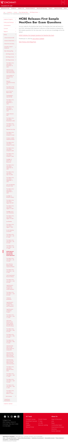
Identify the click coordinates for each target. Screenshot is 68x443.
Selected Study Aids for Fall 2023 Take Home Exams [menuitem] (10, 71)
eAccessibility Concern (50, 438)
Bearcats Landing (43, 425)
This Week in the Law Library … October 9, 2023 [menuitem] (10, 149)
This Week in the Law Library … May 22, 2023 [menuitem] (10, 336)
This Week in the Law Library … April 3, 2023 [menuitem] (10, 386)
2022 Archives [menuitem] (11, 396)
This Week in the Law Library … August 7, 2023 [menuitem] (10, 226)
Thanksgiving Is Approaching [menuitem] (9, 96)
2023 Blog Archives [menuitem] (11, 60)
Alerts (4, 438)
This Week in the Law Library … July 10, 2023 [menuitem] (10, 260)
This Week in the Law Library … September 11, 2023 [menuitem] (10, 179)
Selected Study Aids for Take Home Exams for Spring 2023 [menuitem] (10, 347)
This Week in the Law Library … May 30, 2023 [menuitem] (10, 330)
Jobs (52, 421)
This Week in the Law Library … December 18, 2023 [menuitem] (10, 65)
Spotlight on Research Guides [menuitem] (10, 196)
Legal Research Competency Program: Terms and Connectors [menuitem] (10, 304)
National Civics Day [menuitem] (10, 129)
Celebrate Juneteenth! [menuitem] (8, 298)
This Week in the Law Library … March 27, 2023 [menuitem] (10, 392)
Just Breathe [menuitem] (9, 221)
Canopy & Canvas (31, 419)
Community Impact (56, 425)
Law (4, 12)
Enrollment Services (31, 421)
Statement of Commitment (38, 438)
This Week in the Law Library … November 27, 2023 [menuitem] (10, 101)
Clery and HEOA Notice (11, 438)
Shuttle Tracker (42, 419)
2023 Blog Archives (34, 12)
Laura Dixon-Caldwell (38, 38)
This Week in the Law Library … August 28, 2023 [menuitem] (10, 202)
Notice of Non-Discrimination (24, 438)
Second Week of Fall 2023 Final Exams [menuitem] (10, 77)
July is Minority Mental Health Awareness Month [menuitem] (10, 265)
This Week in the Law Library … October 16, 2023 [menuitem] (10, 144)
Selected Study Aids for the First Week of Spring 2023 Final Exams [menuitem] (10, 361)
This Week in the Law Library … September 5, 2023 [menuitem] (10, 191)
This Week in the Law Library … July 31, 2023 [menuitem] (10, 236)
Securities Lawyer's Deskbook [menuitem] (10, 47)
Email (27, 423)
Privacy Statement (60, 438)
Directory (54, 429)
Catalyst (28, 425)
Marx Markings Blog (23, 12)
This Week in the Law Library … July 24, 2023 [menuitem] (10, 241)
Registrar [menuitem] (10, 32)
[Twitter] (8, 417)
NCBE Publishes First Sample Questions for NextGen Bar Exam (36, 35)
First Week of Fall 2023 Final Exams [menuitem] (10, 87)
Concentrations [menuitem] (7, 25)
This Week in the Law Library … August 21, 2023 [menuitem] (10, 207)
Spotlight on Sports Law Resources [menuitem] (9, 161)
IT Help (40, 421)
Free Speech (5, 439)
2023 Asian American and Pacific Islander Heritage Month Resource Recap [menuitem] (10, 323)
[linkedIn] (18, 417)
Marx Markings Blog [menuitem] (10, 51)
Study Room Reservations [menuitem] (7, 400)
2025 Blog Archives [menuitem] (11, 54)
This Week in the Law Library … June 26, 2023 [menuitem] (10, 281)
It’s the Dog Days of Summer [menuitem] (10, 231)
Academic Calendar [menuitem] (8, 403)
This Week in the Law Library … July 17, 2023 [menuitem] (10, 247)
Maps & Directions (56, 419)
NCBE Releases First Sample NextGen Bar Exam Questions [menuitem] (8, 253)
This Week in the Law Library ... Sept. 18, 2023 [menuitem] (10, 173)
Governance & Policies (57, 427)
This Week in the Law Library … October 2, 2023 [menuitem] (10, 155)
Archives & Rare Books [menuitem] (10, 41)
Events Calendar (56, 431)
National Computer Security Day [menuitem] (10, 83)
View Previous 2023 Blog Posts (27, 42)
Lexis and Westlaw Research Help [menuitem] (10, 185)
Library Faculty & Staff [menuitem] (9, 37)
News (53, 423)
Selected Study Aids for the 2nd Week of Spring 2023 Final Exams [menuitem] (10, 354)
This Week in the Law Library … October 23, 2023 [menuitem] (10, 134)
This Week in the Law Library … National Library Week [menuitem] (10, 368)
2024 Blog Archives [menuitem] (11, 57)
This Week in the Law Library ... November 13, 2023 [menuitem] (10, 108)
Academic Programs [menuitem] (10, 19)
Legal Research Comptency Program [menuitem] (9, 311)
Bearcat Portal (30, 427)
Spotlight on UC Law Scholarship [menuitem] (10, 212)
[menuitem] (5, 8)
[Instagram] (12, 417)
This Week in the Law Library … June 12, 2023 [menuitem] (10, 316)
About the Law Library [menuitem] (9, 43)
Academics (9, 12)
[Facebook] (5, 417)
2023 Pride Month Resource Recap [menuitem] (10, 276)
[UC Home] (8, 2)
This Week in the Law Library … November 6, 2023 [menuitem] (10, 119)
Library (15, 12)
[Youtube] (15, 417)
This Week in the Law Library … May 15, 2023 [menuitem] (10, 341)
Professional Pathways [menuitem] (10, 22)
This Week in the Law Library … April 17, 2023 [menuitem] (10, 375)
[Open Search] (63, 2)
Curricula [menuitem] (10, 29)
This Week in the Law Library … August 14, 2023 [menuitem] (10, 217)
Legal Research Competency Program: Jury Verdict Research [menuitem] (10, 287)
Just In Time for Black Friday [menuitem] (9, 92)
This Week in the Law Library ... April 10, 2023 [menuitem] (10, 381)
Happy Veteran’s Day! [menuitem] (10, 114)
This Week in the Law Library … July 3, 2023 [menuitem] (10, 271)
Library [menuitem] (10, 34)
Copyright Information (14, 439)
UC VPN (40, 423)
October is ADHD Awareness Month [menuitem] (10, 138)
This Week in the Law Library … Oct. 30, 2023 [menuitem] (10, 125)
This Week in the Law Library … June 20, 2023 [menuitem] (10, 294)
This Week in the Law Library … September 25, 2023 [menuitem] (10, 167)
